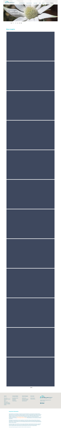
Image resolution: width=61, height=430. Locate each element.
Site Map (5, 404)
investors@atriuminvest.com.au (22, 417)
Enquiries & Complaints (7, 403)
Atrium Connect (52, 3)
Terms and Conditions (7, 402)
